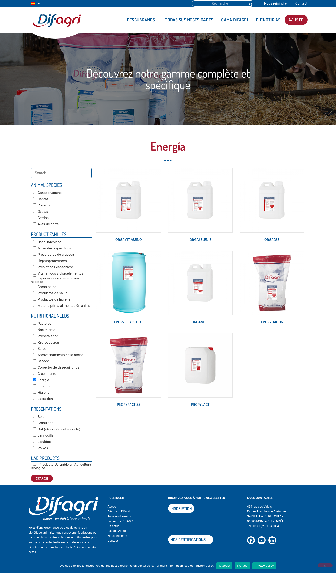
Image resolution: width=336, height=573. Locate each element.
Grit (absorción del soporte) (56, 429)
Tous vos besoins (119, 516)
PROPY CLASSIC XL (128, 322)
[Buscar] (250, 3)
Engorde (41, 386)
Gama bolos (44, 287)
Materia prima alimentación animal (62, 306)
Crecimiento (45, 374)
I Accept (224, 565)
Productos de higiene (51, 299)
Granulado (43, 423)
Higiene (41, 392)
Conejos (41, 205)
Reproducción (46, 342)
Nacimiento (44, 330)
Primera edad (45, 336)
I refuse (242, 565)
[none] (35, 4)
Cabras (41, 199)
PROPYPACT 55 (128, 405)
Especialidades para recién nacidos (55, 280)
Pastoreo (42, 323)
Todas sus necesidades (189, 20)
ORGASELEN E (200, 240)
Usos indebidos (47, 242)
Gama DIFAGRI (234, 20)
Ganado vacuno (47, 193)
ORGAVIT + (200, 322)
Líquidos (42, 442)
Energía (41, 380)
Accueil (112, 506)
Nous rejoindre (275, 3)
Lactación (43, 399)
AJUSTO (296, 20)
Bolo (39, 417)
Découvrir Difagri (119, 511)
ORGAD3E (271, 240)
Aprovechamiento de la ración (58, 355)
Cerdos (41, 218)
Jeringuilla (43, 435)
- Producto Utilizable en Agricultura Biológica (61, 466)
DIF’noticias (268, 20)
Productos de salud (50, 293)
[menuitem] (35, 4)
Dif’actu (113, 526)
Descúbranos (142, 20)
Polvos (40, 448)
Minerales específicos (52, 248)
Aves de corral (46, 224)
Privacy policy (264, 565)
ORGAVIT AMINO (128, 240)
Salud (39, 348)
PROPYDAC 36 (272, 322)
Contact (301, 3)
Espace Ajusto (117, 531)
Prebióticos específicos (53, 267)
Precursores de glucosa (53, 254)
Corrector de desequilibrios (56, 367)
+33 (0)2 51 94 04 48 (266, 526)
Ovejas (40, 211)
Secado (41, 361)
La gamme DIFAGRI (121, 521)
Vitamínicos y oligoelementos (58, 273)
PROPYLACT (200, 405)
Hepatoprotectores (50, 261)
